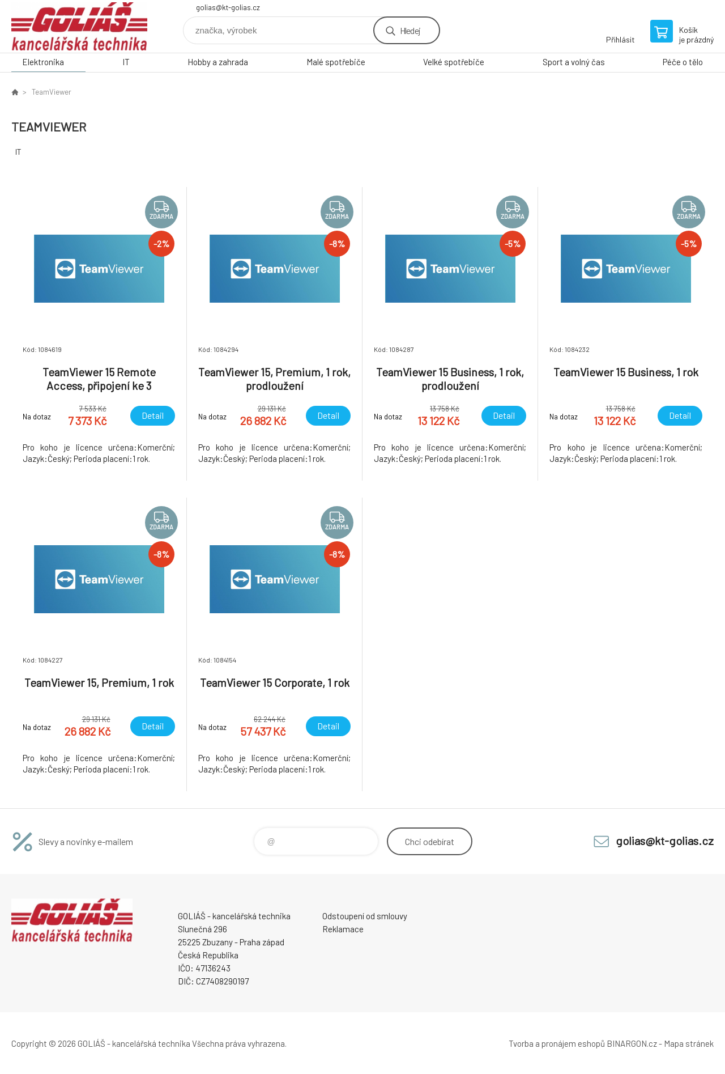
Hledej (410, 30)
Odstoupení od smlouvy (364, 916)
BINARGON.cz (632, 1043)
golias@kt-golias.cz (228, 7)
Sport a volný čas (574, 62)
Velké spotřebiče (453, 62)
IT (126, 62)
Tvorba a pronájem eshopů (557, 1043)
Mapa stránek (689, 1043)
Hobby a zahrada (217, 62)
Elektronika (43, 62)
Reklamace (343, 929)
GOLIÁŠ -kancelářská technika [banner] (79, 26)
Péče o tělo (683, 62)
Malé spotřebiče (335, 62)
